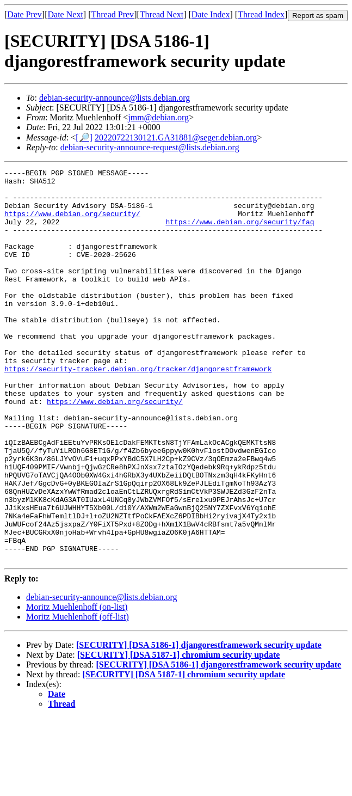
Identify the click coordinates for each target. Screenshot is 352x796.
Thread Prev (112, 14)
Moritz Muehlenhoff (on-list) (76, 685)
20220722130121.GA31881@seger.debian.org (176, 137)
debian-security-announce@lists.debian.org (114, 97)
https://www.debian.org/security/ (72, 223)
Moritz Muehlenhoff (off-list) (77, 695)
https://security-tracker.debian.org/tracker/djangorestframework (137, 409)
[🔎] (84, 137)
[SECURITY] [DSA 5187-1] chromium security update (178, 733)
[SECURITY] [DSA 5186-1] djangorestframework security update (199, 723)
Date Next (65, 14)
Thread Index (261, 14)
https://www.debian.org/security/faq (239, 233)
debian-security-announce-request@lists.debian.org (149, 147)
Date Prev (24, 14)
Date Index (211, 14)
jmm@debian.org (158, 117)
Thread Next (161, 14)
